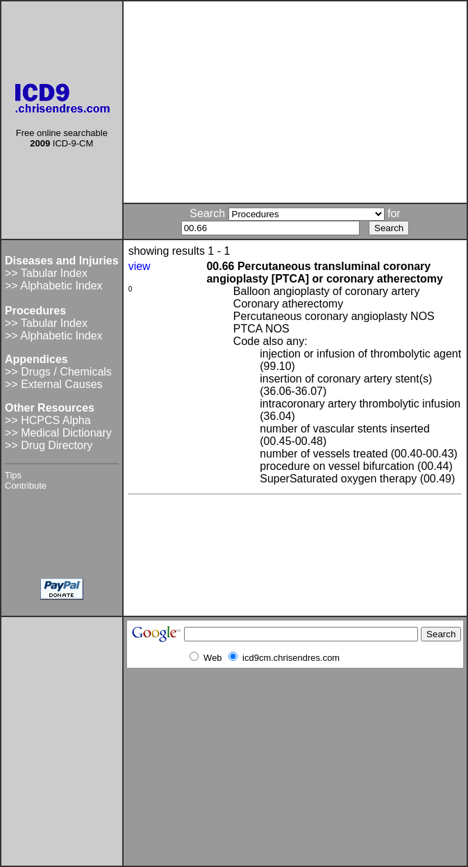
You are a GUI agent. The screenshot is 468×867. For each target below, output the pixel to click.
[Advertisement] (295, 102)
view (139, 266)
